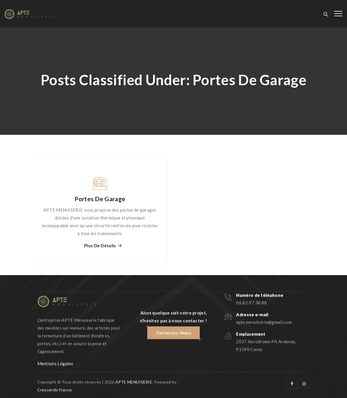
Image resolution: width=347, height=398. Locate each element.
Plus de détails (100, 245)
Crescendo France (54, 389)
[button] (173, 332)
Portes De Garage (100, 198)
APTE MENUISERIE (133, 381)
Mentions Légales (55, 363)
